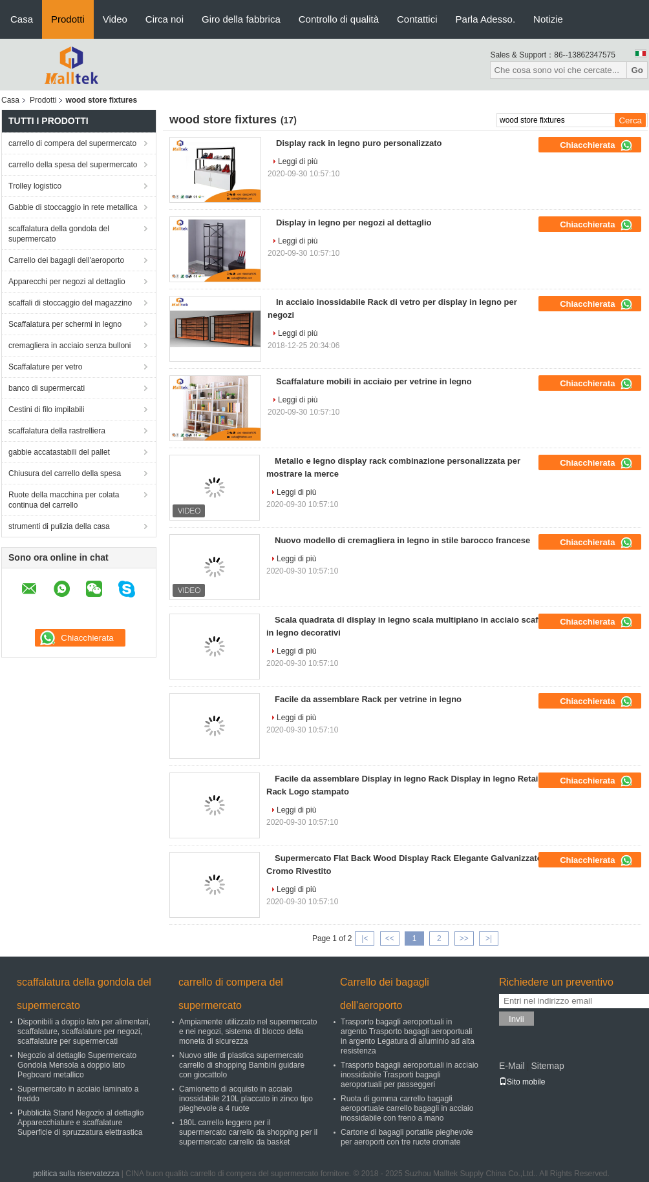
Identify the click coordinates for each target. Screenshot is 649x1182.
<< (389, 938)
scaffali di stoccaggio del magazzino (70, 302)
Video (115, 19)
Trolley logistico (34, 186)
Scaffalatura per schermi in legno (65, 324)
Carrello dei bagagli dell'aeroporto (66, 260)
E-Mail (512, 1066)
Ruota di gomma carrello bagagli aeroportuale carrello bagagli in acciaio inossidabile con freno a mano (407, 1108)
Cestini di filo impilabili (46, 409)
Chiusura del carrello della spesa (64, 473)
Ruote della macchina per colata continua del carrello (63, 500)
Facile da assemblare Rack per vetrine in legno (368, 699)
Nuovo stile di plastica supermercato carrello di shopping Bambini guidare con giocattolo (241, 1065)
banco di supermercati (46, 388)
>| (488, 938)
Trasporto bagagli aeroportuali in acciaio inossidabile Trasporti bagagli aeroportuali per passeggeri (409, 1075)
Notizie (548, 19)
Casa (21, 19)
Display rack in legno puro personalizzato (359, 143)
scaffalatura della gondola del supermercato (58, 234)
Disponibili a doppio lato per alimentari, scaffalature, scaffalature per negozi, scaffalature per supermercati (84, 1031)
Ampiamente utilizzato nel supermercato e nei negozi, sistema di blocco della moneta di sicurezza (248, 1031)
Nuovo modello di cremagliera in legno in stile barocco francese (402, 540)
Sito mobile (522, 1081)
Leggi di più (297, 161)
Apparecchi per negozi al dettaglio (66, 281)
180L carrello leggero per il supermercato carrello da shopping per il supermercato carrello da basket (248, 1132)
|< (364, 938)
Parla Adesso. (486, 19)
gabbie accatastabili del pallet (59, 452)
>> (464, 938)
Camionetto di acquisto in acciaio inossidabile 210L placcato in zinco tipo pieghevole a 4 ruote (246, 1098)
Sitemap (547, 1066)
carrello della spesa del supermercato (72, 164)
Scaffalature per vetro (45, 366)
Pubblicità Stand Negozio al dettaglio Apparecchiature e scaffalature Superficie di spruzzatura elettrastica (80, 1122)
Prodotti (68, 19)
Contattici (417, 19)
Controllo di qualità (339, 19)
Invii (516, 1019)
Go (637, 70)
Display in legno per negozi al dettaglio (354, 222)
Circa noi (164, 19)
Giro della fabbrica (241, 19)
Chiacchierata (596, 145)
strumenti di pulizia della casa (59, 526)
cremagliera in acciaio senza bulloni (69, 345)
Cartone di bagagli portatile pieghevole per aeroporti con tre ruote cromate (407, 1137)
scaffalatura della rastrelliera (56, 430)
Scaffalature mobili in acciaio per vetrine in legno (374, 381)
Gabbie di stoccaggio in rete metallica (72, 207)
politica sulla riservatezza (76, 1173)
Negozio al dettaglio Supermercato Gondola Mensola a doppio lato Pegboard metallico (76, 1065)
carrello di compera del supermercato (72, 143)
